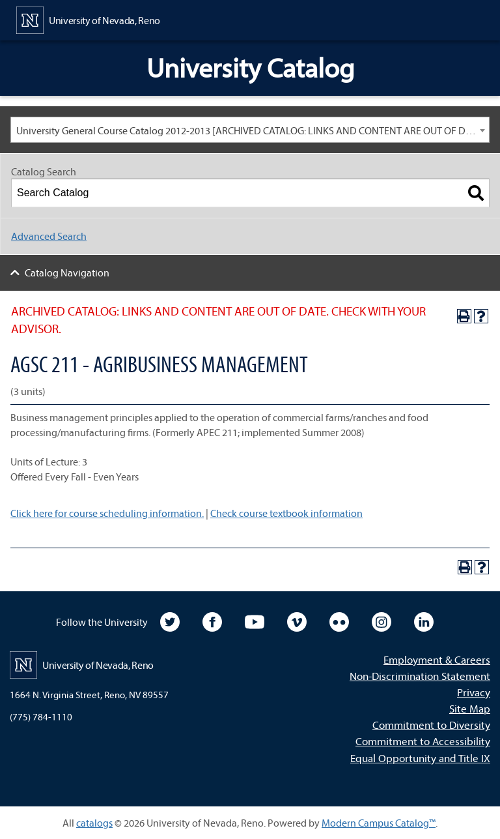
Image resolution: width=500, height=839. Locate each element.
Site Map (469, 708)
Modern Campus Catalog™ (379, 822)
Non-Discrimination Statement (420, 676)
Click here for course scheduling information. (107, 513)
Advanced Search (49, 236)
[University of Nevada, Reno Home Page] (88, 18)
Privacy (473, 692)
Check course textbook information (286, 513)
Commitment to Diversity (431, 724)
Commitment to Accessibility (422, 741)
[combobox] (250, 130)
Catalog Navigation (67, 272)
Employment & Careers (436, 659)
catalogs (94, 822)
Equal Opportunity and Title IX (420, 758)
